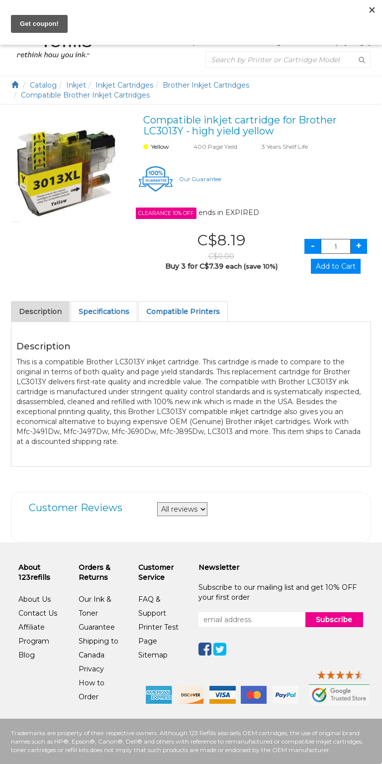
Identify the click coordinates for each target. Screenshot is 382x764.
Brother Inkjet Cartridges (206, 85)
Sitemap (153, 655)
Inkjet (76, 85)
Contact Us (37, 613)
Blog (26, 655)
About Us (34, 599)
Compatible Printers (183, 311)
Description (40, 311)
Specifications (104, 311)
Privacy (91, 668)
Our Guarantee (200, 179)
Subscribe (334, 619)
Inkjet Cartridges (124, 85)
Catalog (43, 85)
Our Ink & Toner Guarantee (97, 613)
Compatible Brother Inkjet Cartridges (85, 95)
